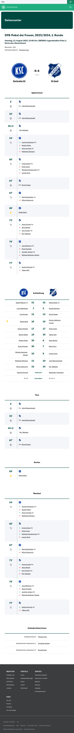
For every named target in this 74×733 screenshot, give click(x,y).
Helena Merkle (23, 329)
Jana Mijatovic (27, 246)
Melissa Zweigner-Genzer (30, 255)
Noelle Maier (26, 145)
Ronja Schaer (26, 185)
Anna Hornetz (26, 148)
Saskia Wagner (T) (22, 302)
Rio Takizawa (23, 130)
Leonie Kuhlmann (28, 142)
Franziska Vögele (44, 643)
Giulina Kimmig (27, 267)
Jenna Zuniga (26, 224)
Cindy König (26, 164)
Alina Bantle (26, 227)
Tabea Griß (25, 270)
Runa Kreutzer (27, 249)
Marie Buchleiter (27, 197)
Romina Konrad (22, 372)
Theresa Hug (24, 50)
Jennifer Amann (27, 252)
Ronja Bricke (42, 650)
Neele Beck (23, 212)
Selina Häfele (23, 334)
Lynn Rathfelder (22, 308)
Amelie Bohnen (54, 308)
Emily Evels (26, 167)
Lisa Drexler (24, 314)
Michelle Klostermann (29, 170)
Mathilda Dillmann (28, 151)
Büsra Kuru (52, 346)
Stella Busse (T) (54, 302)
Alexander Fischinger (56, 372)
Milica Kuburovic (27, 200)
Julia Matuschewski (28, 106)
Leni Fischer (26, 230)
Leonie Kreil (26, 173)
